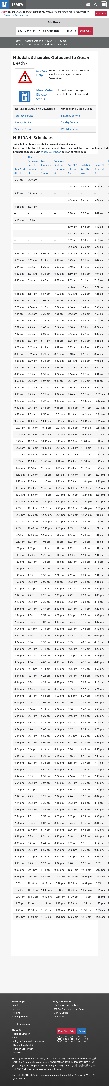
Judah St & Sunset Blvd (99, 169)
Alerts (4, 12)
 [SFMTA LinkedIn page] (85, 1039)
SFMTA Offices (61, 1012)
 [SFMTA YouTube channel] (59, 1039)
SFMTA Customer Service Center (69, 1009)
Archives (16, 1052)
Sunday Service (22, 122)
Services (16, 1009)
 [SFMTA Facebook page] (66, 1039)
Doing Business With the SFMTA (28, 1041)
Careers (15, 1037)
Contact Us (59, 1016)
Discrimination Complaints (66, 1005)
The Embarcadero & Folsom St (33, 165)
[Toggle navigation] (104, 5)
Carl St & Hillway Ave (72, 169)
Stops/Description (51, 152)
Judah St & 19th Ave (86, 169)
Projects (16, 1012)
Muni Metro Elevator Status (44, 95)
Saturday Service (23, 116)
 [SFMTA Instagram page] (79, 1039)
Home (17, 40)
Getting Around (34, 40)
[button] (88, 4)
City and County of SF (23, 1045)
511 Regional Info (21, 1024)
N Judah (62, 40)
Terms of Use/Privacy (22, 1048)
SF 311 (15, 1020)
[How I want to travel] (71, 31)
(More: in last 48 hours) (16, 15)
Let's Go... (85, 30)
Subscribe (101, 13)
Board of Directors (21, 1033)
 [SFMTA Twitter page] (72, 1039)
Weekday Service (23, 129)
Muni (50, 40)
